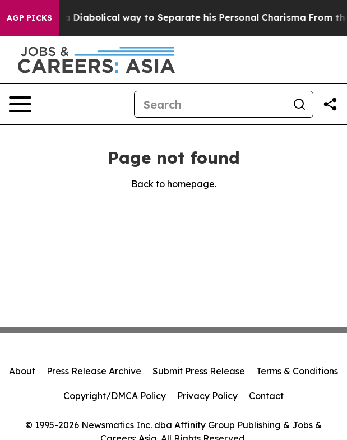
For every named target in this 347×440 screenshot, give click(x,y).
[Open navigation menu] (20, 104)
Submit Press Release (198, 371)
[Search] (210, 104)
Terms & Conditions (297, 371)
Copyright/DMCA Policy (114, 395)
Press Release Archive (94, 371)
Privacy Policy (207, 395)
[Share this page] (330, 104)
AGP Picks (29, 18)
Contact (266, 395)
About (22, 371)
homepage (191, 183)
